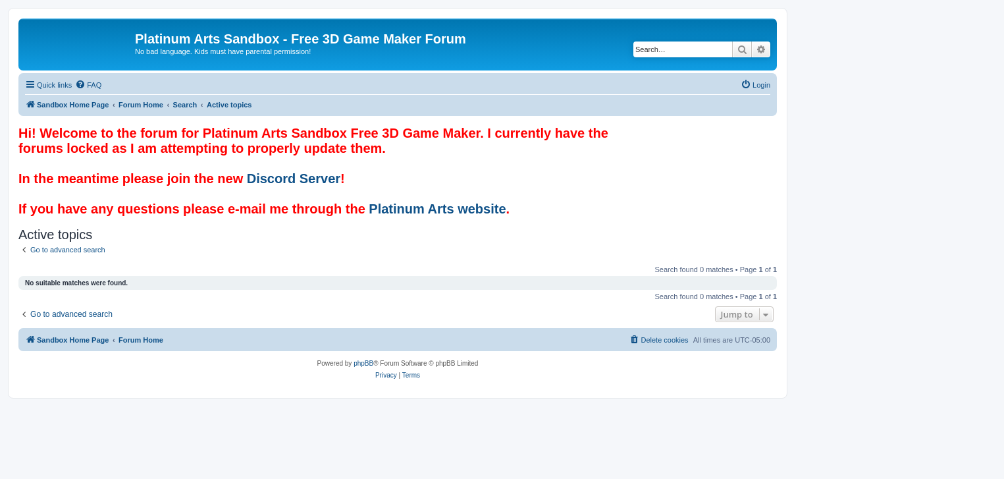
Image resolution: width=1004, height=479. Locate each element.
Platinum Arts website (437, 209)
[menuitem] (88, 85)
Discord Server (293, 178)
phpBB (363, 363)
